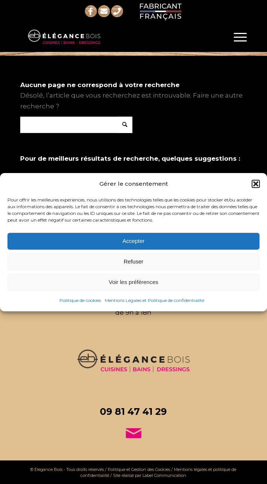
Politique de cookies (80, 300)
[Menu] (236, 37)
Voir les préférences (134, 282)
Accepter (133, 241)
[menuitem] (236, 37)
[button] (256, 183)
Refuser (134, 261)
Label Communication (164, 475)
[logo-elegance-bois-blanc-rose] (111, 37)
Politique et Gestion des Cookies (139, 469)
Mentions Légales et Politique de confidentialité (154, 300)
